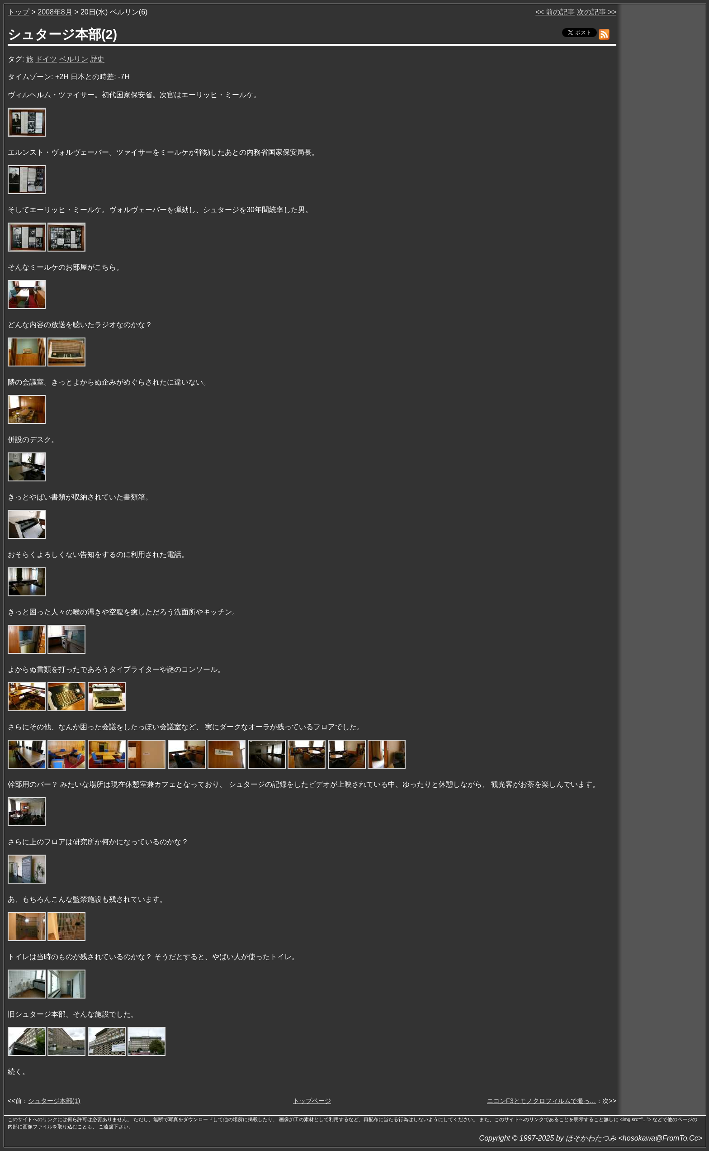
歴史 (97, 59)
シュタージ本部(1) (54, 1100)
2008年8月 (55, 12)
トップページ (312, 1100)
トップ (18, 12)
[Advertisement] (662, 144)
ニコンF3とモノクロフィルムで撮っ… (541, 1100)
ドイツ (46, 59)
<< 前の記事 (555, 12)
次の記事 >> (596, 12)
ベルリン (73, 59)
